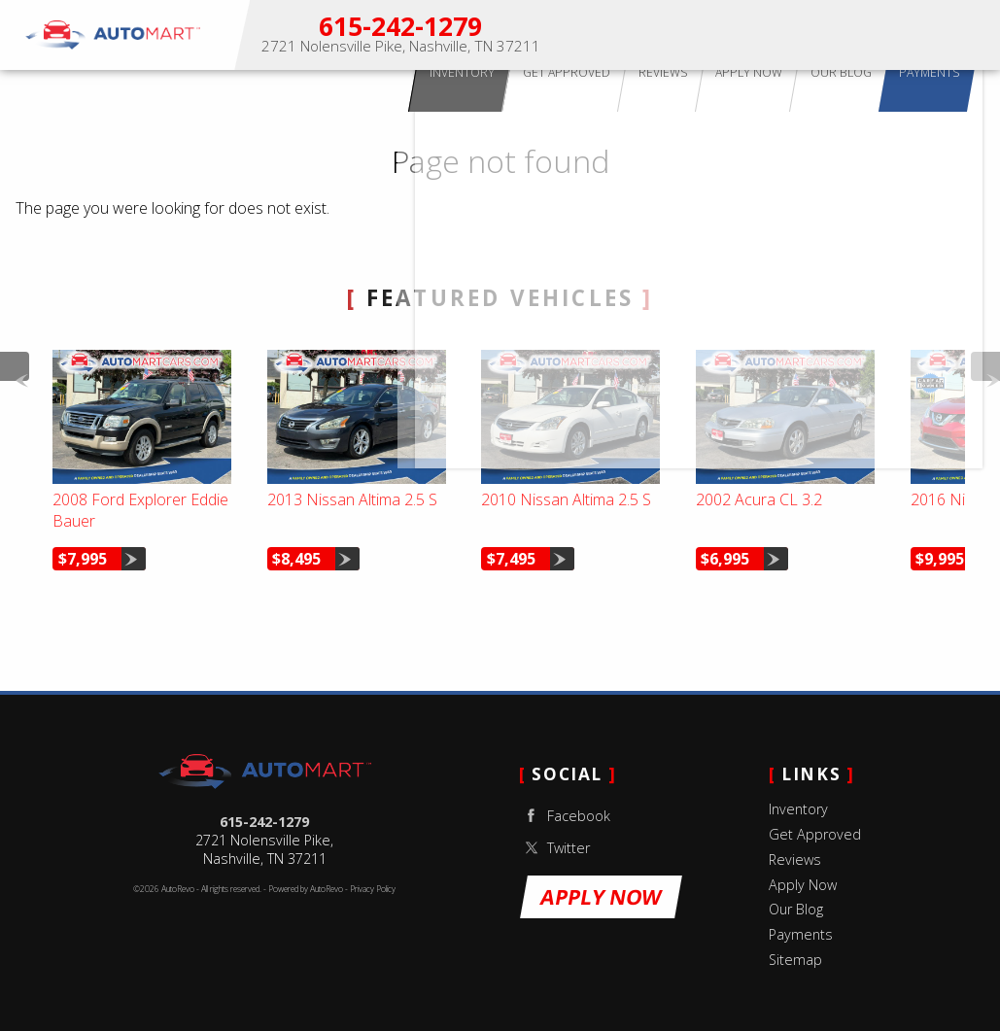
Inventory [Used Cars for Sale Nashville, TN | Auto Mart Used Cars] (616, 34)
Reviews (795, 859)
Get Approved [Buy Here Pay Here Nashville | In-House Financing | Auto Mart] (698, 34)
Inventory (798, 809)
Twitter (554, 848)
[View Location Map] (400, 47)
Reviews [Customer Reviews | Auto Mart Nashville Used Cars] (773, 34)
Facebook (564, 816)
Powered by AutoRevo (305, 889)
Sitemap (795, 959)
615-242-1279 (264, 821)
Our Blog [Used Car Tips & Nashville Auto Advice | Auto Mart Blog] (908, 34)
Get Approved (815, 834)
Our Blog (796, 909)
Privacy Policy (373, 889)
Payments (801, 934)
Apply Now (837, 34)
